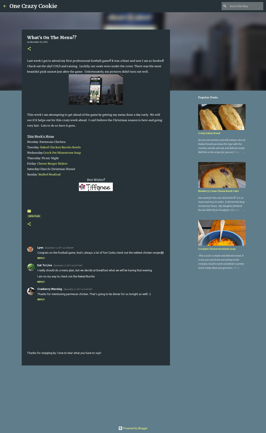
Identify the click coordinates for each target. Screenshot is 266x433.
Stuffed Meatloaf (49, 174)
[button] (29, 49)
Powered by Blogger (133, 428)
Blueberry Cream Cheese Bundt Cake (218, 191)
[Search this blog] (245, 6)
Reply (41, 258)
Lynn (40, 247)
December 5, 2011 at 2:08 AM (59, 248)
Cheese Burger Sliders (52, 163)
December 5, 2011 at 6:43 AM (77, 289)
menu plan (34, 216)
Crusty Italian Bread (209, 133)
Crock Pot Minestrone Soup (62, 152)
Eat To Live (44, 265)
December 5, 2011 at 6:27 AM (67, 265)
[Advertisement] (95, 394)
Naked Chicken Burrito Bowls (60, 147)
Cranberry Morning (49, 288)
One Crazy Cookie (33, 6)
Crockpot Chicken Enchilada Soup (216, 249)
